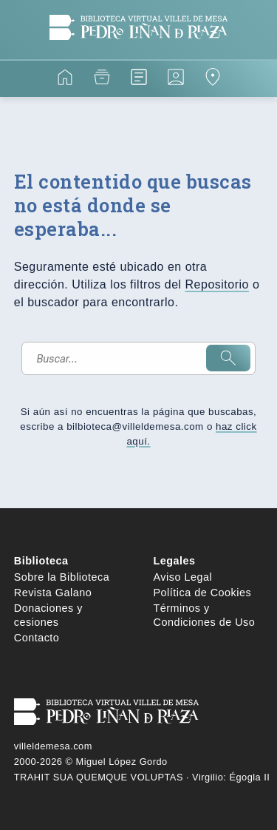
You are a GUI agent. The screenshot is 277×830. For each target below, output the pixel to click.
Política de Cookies (203, 592)
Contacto (37, 638)
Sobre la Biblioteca (62, 577)
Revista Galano (53, 592)
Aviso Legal (183, 577)
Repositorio (217, 284)
